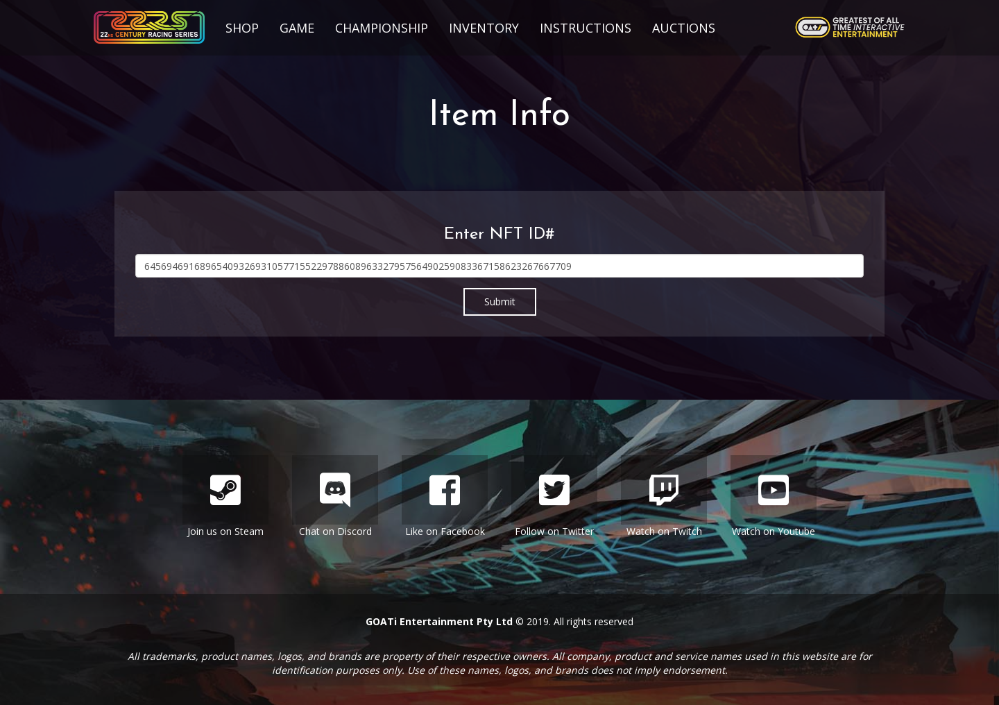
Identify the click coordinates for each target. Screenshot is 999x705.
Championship (381, 27)
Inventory (484, 27)
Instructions (585, 27)
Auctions (683, 27)
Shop (242, 27)
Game (297, 27)
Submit (499, 301)
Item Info (499, 116)
